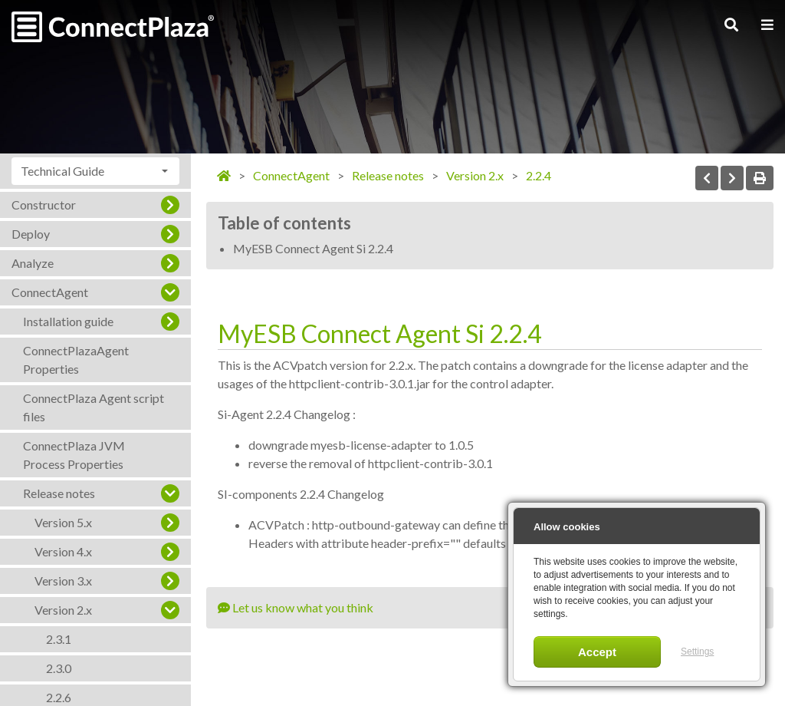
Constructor (43, 204)
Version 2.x (63, 609)
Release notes (59, 493)
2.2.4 (538, 175)
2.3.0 (58, 668)
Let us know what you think (295, 607)
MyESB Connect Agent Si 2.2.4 (313, 248)
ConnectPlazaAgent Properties (76, 359)
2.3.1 (58, 639)
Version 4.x (63, 551)
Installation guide (68, 321)
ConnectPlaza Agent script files (93, 407)
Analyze (32, 263)
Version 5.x (63, 522)
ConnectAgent (49, 292)
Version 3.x (63, 580)
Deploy (30, 233)
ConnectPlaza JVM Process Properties (74, 454)
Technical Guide (62, 170)
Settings (697, 651)
